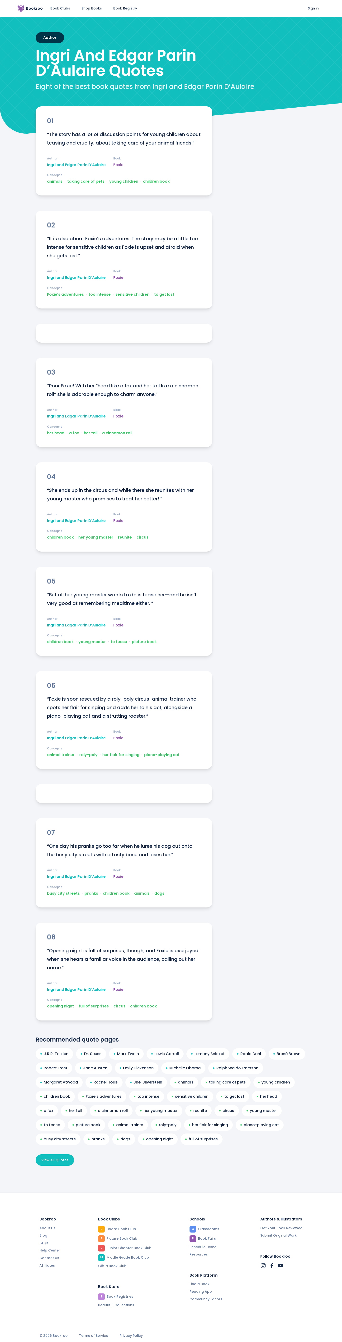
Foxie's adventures (65, 294)
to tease (119, 641)
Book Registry (125, 8)
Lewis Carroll (165, 1053)
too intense (100, 294)
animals (54, 181)
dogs (159, 893)
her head (55, 433)
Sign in (313, 8)
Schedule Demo (203, 1247)
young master (92, 641)
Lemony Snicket (208, 1053)
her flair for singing (120, 754)
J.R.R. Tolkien (54, 1053)
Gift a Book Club (112, 1266)
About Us (47, 1228)
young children (123, 181)
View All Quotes (54, 1160)
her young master (95, 537)
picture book (144, 641)
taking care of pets (85, 181)
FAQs (43, 1243)
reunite (125, 537)
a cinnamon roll (117, 433)
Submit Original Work (278, 1235)
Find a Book (199, 1284)
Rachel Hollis (104, 1082)
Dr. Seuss (91, 1053)
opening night (60, 1006)
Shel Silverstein (146, 1082)
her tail (90, 433)
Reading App (201, 1291)
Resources (199, 1254)
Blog (43, 1235)
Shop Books (91, 8)
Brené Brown (286, 1053)
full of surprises (94, 1006)
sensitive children (132, 294)
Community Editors (206, 1299)
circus (142, 537)
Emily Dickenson (137, 1068)
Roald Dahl (249, 1053)
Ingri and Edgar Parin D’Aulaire (76, 165)
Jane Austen (93, 1068)
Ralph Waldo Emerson (235, 1068)
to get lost (164, 294)
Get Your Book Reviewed (281, 1228)
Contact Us (49, 1258)
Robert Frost (53, 1068)
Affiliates (47, 1265)
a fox (74, 433)
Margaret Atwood (59, 1082)
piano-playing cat (162, 754)
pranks (91, 893)
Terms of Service (93, 1335)
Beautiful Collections (116, 1305)
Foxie (118, 165)
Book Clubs (60, 8)
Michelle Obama (183, 1068)
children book (156, 181)
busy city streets (63, 893)
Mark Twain (126, 1053)
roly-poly (88, 754)
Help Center (49, 1250)
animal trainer (61, 754)
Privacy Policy (131, 1335)
